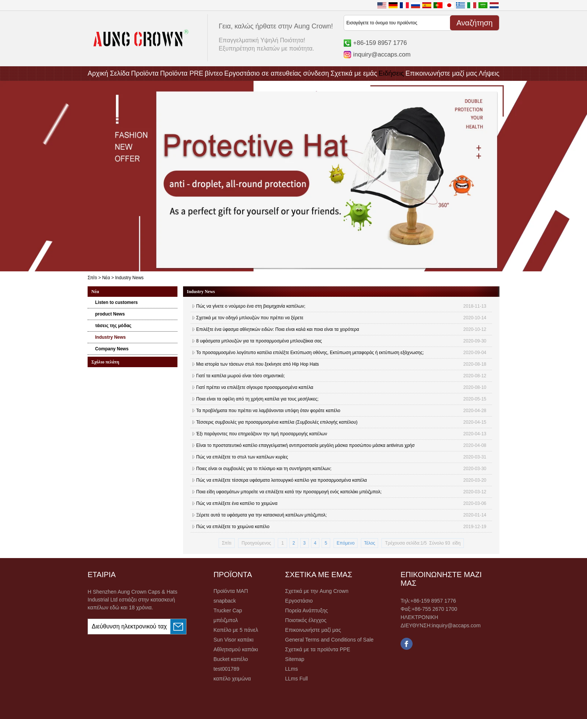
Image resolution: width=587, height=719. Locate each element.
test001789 (226, 669)
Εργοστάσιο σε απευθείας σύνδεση (276, 73)
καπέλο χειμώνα (232, 679)
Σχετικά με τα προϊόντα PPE (317, 649)
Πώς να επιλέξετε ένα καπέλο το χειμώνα (236, 503)
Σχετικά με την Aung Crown (317, 591)
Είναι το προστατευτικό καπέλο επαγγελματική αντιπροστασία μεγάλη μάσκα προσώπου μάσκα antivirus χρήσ (305, 445)
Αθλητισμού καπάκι (235, 649)
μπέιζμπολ (225, 620)
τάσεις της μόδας (113, 325)
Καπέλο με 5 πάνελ (235, 630)
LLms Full (296, 679)
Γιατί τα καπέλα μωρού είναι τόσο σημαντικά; (240, 375)
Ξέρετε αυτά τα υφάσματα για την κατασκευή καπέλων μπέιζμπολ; (261, 515)
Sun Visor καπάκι (233, 640)
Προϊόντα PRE (181, 73)
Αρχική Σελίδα (109, 73)
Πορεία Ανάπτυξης (306, 610)
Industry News (110, 337)
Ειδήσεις (391, 73)
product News (110, 314)
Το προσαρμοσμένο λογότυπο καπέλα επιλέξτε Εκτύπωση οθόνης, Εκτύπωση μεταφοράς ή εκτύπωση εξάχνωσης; (310, 352)
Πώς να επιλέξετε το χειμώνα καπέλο (233, 526)
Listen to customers (116, 302)
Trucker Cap (227, 610)
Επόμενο (346, 543)
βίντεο (214, 73)
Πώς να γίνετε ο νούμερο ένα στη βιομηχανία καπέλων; (250, 306)
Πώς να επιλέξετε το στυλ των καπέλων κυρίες (242, 457)
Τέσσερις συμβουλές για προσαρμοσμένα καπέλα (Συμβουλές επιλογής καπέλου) (277, 422)
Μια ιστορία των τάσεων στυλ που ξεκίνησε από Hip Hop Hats (257, 364)
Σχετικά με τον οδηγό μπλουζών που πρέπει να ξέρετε (249, 317)
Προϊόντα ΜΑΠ (230, 591)
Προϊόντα (145, 73)
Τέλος (369, 543)
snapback (224, 601)
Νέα (106, 277)
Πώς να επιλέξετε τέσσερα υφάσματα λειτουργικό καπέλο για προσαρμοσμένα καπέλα (281, 480)
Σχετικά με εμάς (354, 73)
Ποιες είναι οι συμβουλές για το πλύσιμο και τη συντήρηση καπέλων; (263, 468)
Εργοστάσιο (299, 601)
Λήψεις (488, 73)
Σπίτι (92, 277)
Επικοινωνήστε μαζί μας (441, 73)
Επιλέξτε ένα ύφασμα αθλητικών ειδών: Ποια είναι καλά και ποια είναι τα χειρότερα (277, 329)
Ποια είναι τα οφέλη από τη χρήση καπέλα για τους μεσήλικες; (257, 399)
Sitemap (294, 659)
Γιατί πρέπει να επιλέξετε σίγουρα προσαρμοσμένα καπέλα (254, 387)
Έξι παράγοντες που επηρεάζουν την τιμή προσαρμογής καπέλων (261, 433)
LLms (291, 669)
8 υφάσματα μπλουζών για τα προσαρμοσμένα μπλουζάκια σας (259, 341)
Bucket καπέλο (230, 659)
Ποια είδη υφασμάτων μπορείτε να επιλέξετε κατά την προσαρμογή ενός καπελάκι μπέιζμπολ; (288, 491)
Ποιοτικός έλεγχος (305, 620)
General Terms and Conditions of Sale (329, 640)
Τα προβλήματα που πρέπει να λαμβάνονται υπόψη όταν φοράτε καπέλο (268, 410)
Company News (111, 348)
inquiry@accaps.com (381, 54)
